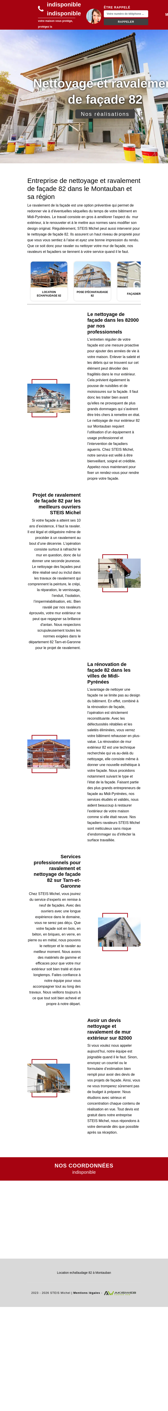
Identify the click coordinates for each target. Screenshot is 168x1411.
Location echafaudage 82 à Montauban (84, 1272)
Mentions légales (86, 1292)
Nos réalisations (105, 114)
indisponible (64, 4)
